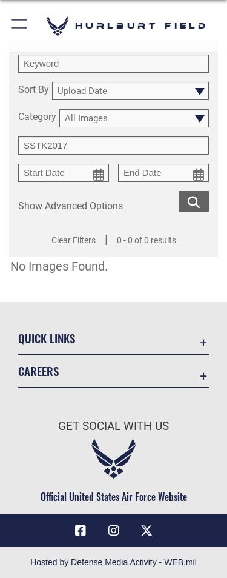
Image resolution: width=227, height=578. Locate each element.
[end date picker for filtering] (163, 173)
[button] (19, 26)
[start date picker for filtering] (63, 173)
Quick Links (46, 338)
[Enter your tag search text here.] (113, 145)
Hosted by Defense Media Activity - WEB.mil (113, 562)
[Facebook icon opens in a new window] (80, 531)
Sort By (33, 90)
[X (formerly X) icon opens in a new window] (146, 531)
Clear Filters (73, 240)
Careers (38, 371)
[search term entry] (113, 64)
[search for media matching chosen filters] (194, 200)
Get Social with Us (113, 426)
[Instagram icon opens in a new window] (114, 531)
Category (37, 117)
